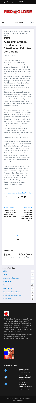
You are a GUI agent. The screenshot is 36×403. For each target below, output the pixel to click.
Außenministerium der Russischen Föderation (18, 193)
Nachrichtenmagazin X (18, 400)
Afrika (5, 271)
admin (18, 236)
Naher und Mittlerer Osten (12, 295)
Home (5, 31)
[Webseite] (18, 239)
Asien (5, 274)
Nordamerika (7, 299)
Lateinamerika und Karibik (12, 292)
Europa (10, 31)
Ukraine (16, 31)
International (7, 288)
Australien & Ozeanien (11, 278)
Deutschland (7, 281)
